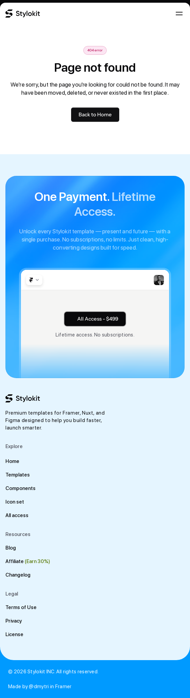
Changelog (17, 575)
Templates (17, 475)
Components (20, 488)
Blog (10, 548)
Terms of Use (21, 607)
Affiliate (14, 561)
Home (12, 461)
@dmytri (39, 686)
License (14, 634)
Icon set (14, 502)
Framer (63, 686)
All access (16, 515)
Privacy (13, 621)
